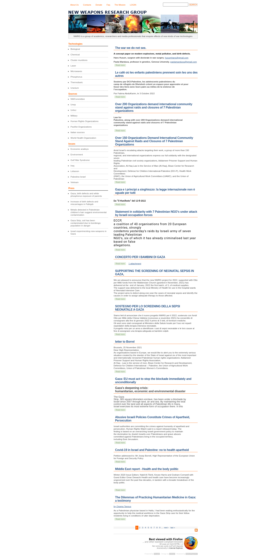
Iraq (72, 165)
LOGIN (133, 5)
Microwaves (76, 71)
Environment (77, 154)
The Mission (120, 5)
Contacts (87, 5)
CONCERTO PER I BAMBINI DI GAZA (140, 257)
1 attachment (135, 263)
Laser (73, 65)
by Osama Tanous (122, 506)
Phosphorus (76, 77)
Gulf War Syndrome (80, 160)
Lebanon (75, 171)
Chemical (75, 54)
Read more (120, 65)
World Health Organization (83, 138)
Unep (73, 104)
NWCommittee (78, 99)
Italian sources (78, 132)
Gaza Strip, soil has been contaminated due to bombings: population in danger (86, 223)
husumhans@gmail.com (176, 57)
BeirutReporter (191, 554)
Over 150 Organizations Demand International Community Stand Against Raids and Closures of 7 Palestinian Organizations (154, 141)
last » (172, 528)
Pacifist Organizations (81, 127)
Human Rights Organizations (84, 121)
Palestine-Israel (78, 176)
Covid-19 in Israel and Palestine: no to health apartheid (152, 449)
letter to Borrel (124, 341)
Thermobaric (77, 82)
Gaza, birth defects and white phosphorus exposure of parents (86, 194)
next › (166, 528)
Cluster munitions (79, 60)
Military (74, 115)
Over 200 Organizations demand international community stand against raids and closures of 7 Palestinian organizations (153, 107)
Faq (108, 5)
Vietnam (75, 182)
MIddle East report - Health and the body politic (146, 469)
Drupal (156, 554)
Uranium (75, 88)
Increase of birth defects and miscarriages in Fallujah (84, 202)
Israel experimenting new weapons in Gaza (89, 232)
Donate (99, 5)
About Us (74, 5)
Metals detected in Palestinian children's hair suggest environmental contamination (89, 212)
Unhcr (73, 110)
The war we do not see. (130, 47)
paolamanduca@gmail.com (183, 62)
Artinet (172, 554)
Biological (75, 49)
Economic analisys (80, 149)
